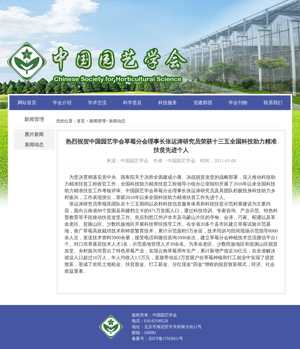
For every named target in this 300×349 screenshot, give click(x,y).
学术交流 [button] (97, 102)
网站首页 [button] (27, 102)
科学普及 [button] (132, 102)
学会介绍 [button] (62, 102)
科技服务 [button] (167, 102)
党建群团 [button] (202, 102)
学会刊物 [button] (238, 102)
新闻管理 (97, 121)
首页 (81, 121)
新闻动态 (34, 144)
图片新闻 (34, 134)
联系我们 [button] (273, 102)
